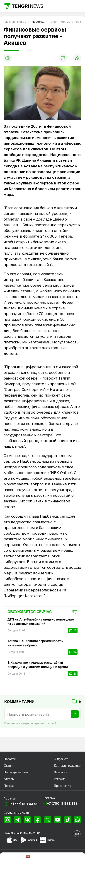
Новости (10, 759)
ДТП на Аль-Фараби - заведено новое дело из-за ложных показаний (40, 622)
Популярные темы (16, 772)
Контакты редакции (67, 765)
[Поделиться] (77, 58)
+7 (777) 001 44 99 (23, 804)
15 (73, 630)
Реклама (59, 779)
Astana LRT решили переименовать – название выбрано (36, 643)
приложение (32, 833)
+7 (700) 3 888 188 (62, 803)
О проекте (61, 759)
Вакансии (60, 772)
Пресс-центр (62, 785)
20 (73, 673)
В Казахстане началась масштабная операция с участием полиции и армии (37, 665)
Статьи (8, 765)
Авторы (9, 779)
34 (73, 652)
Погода (9, 785)
